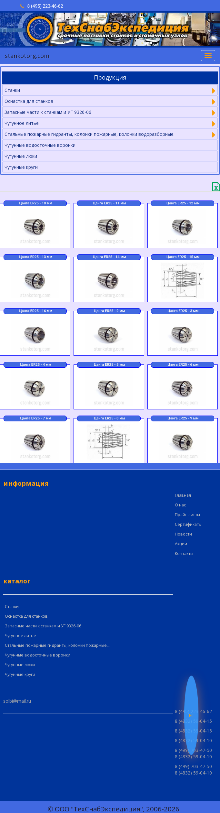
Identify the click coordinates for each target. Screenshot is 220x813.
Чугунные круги (21, 167)
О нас (180, 505)
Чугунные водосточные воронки (40, 145)
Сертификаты (188, 524)
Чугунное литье (20, 635)
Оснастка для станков (26, 616)
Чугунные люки (21, 156)
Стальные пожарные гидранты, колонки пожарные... (57, 645)
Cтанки (12, 606)
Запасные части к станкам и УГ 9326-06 (43, 626)
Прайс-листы (187, 514)
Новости (183, 534)
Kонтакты (184, 553)
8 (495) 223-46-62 (41, 6)
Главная (183, 495)
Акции (181, 544)
